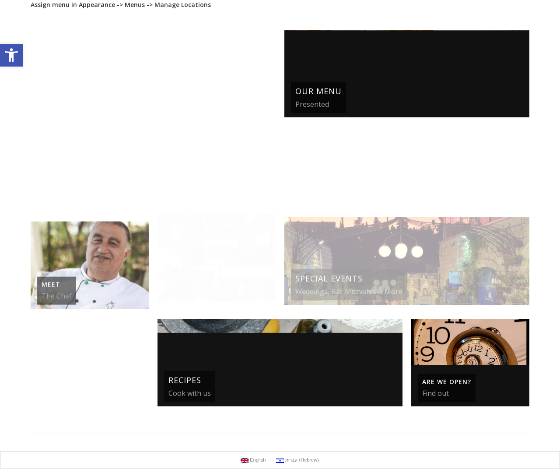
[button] (11, 55)
